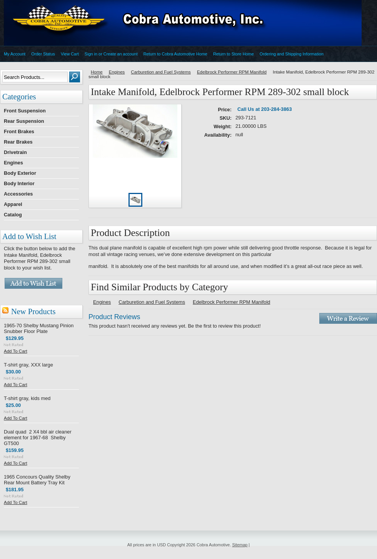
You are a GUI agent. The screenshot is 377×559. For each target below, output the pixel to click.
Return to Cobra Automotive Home (175, 54)
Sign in (91, 54)
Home (97, 72)
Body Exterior (20, 173)
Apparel (13, 204)
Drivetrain (15, 152)
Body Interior (19, 183)
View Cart (70, 54)
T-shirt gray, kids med (27, 398)
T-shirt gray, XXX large (28, 365)
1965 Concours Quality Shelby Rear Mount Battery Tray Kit (37, 479)
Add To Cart (15, 351)
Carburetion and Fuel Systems (161, 72)
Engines (13, 163)
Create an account (120, 54)
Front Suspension (25, 111)
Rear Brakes (18, 142)
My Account (14, 54)
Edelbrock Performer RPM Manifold (232, 72)
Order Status (43, 54)
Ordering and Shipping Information (292, 54)
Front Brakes (19, 131)
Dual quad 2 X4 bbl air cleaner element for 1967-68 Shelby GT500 (38, 437)
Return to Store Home (233, 54)
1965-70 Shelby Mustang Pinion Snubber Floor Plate (38, 328)
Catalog (13, 215)
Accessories (18, 194)
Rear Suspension (24, 121)
